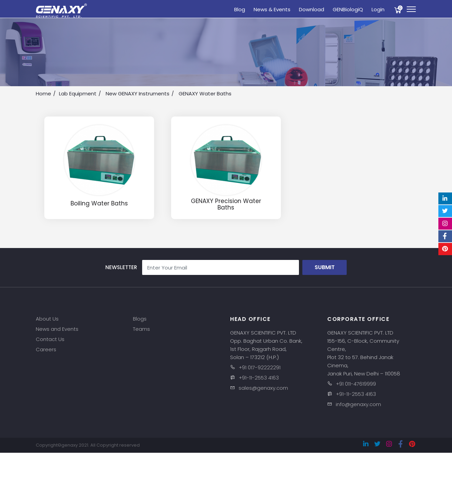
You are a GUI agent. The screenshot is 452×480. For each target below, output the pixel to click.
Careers (46, 349)
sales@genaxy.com (263, 387)
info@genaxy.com (358, 404)
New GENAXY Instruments (137, 93)
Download (311, 9)
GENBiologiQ (348, 9)
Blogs (140, 318)
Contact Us (50, 339)
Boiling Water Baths (99, 203)
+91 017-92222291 (260, 367)
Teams (141, 328)
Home (43, 93)
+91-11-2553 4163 (259, 377)
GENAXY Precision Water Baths (226, 204)
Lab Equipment (77, 93)
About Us (47, 318)
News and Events (57, 328)
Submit (325, 267)
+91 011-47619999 (356, 383)
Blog (239, 9)
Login (378, 9)
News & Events (272, 9)
